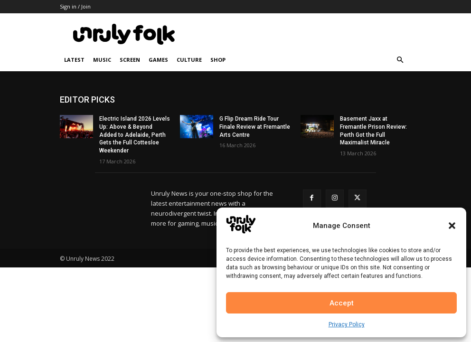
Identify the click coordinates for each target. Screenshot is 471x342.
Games (158, 59)
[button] (452, 225)
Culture (189, 59)
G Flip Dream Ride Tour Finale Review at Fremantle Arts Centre (254, 126)
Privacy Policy (347, 324)
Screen (130, 59)
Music (102, 59)
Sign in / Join (75, 6)
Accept (342, 303)
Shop (218, 59)
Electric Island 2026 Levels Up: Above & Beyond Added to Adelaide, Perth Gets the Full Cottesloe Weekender (134, 134)
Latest (74, 59)
